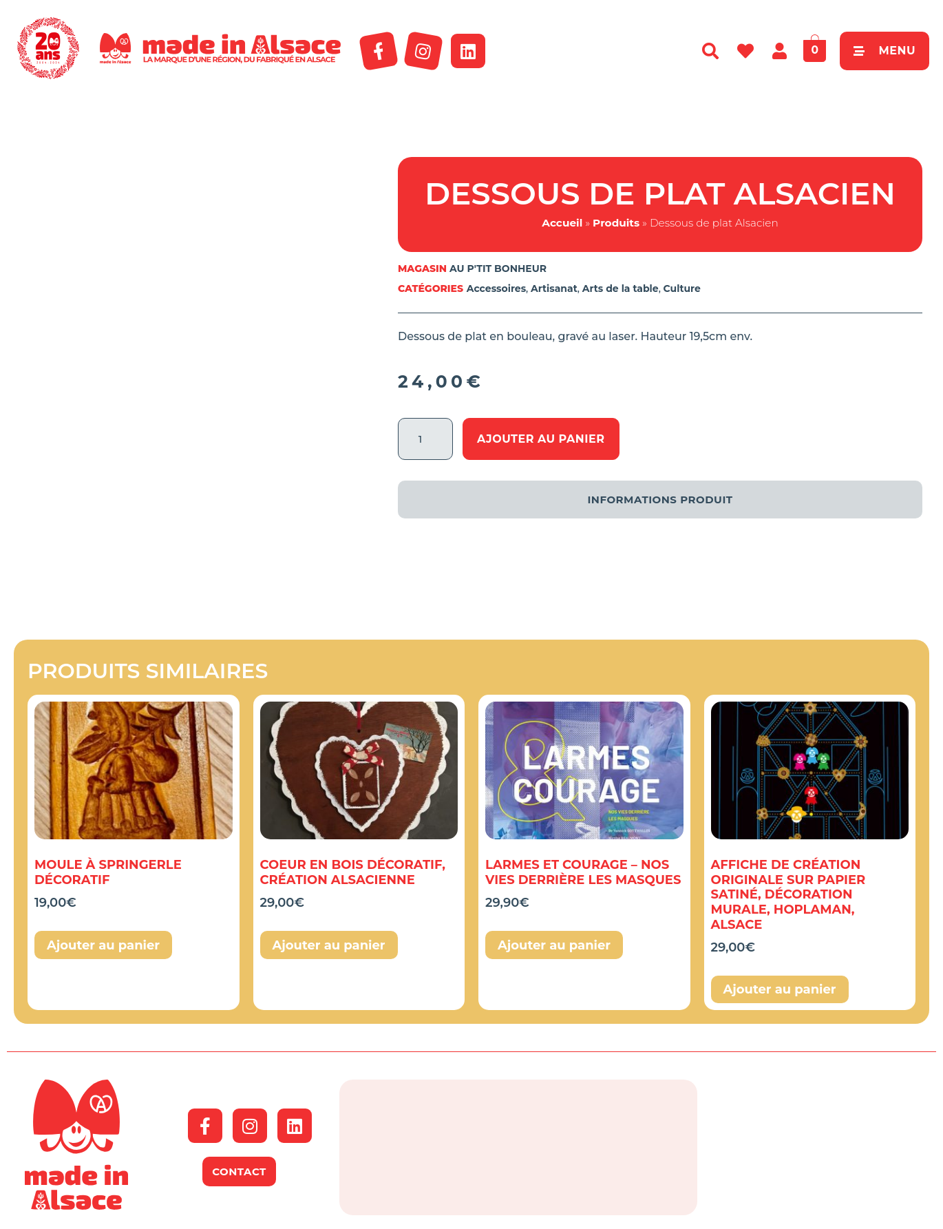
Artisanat (554, 288)
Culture (682, 288)
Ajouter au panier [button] (103, 945)
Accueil (562, 222)
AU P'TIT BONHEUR (498, 268)
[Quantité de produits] (425, 439)
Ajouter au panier (541, 438)
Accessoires (496, 288)
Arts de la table (620, 288)
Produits (616, 222)
